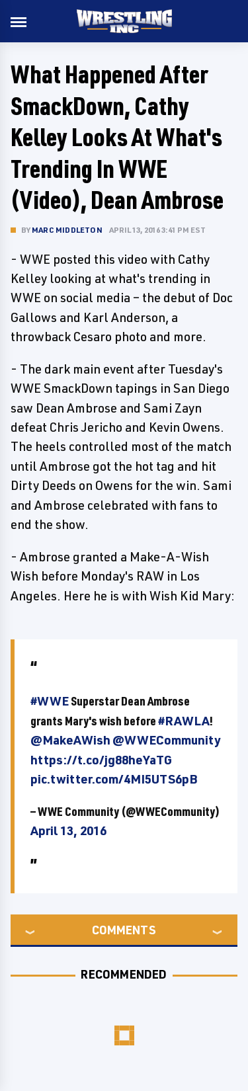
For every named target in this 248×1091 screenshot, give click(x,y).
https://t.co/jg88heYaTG (101, 760)
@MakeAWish (70, 740)
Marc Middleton (67, 230)
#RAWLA (184, 721)
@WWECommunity (166, 740)
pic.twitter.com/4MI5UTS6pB (113, 779)
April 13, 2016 (68, 830)
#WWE (49, 701)
